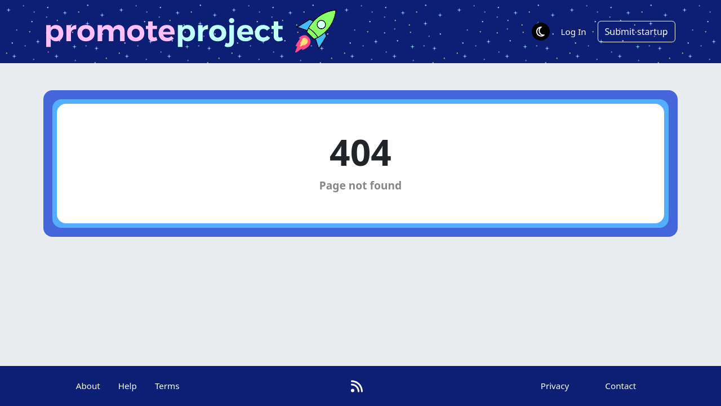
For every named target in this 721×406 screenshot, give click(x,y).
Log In (573, 31)
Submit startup (636, 31)
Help (127, 385)
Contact (620, 385)
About (88, 385)
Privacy (555, 385)
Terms (167, 385)
